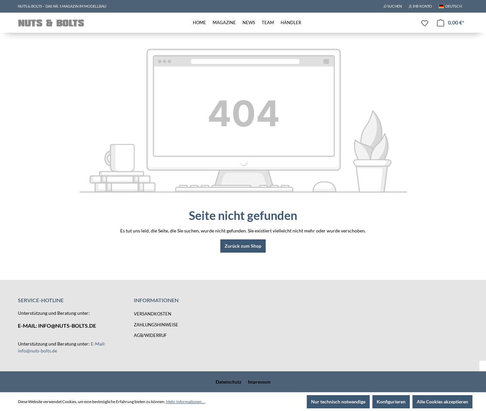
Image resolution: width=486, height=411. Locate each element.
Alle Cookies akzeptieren (442, 401)
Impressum (259, 382)
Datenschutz (229, 382)
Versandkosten (152, 313)
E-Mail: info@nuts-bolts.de (57, 325)
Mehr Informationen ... (185, 401)
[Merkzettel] (425, 23)
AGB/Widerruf (150, 335)
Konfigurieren (391, 401)
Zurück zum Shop (243, 246)
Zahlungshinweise (156, 324)
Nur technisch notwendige (338, 401)
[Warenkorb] (450, 22)
